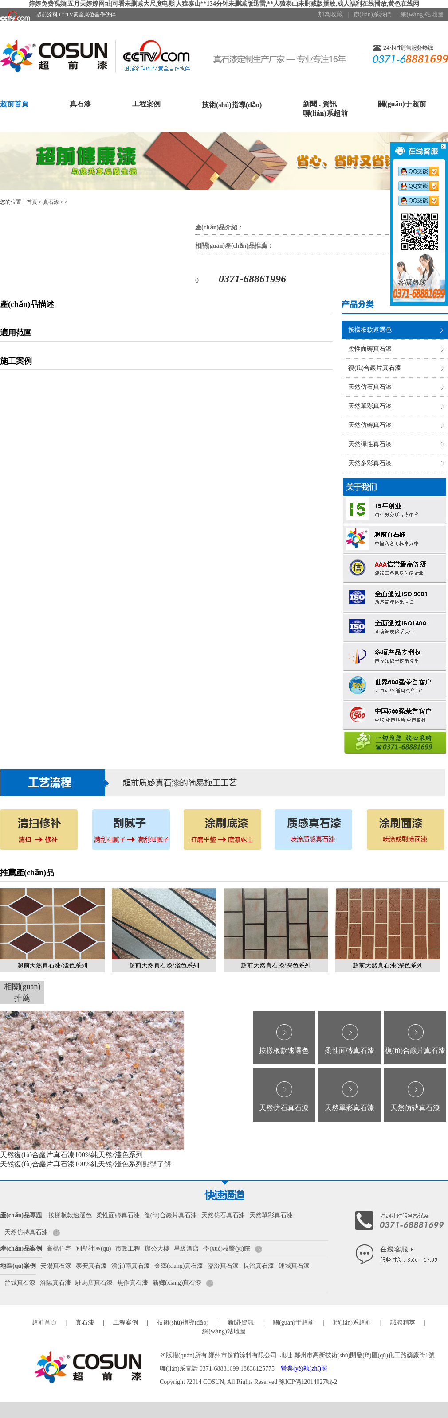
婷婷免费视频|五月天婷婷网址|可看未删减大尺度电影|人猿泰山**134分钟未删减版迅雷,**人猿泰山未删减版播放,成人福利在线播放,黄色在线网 (224, 3)
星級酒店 (186, 1248)
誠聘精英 (402, 1322)
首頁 (32, 202)
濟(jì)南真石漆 (130, 1266)
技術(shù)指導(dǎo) (232, 105)
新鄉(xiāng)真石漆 (177, 1282)
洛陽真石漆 (55, 1282)
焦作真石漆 (132, 1282)
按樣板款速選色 (370, 329)
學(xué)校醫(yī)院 (226, 1248)
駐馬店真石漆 (94, 1282)
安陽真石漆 (55, 1266)
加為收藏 (330, 14)
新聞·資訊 (241, 1322)
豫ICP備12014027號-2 (308, 1382)
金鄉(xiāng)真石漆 (178, 1266)
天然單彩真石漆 (370, 406)
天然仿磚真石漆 (370, 425)
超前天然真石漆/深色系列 (276, 965)
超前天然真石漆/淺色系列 (52, 965)
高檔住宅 (59, 1248)
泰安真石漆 (91, 1266)
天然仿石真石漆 (370, 387)
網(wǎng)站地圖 (422, 14)
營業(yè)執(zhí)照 (304, 1368)
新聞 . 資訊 (320, 104)
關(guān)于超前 (402, 104)
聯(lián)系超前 (325, 113)
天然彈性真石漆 (370, 444)
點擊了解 (157, 1164)
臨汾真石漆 (223, 1266)
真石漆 (80, 104)
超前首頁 (14, 104)
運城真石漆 (294, 1266)
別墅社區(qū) (93, 1248)
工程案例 (146, 104)
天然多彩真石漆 (370, 463)
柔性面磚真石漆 (370, 349)
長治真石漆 (258, 1266)
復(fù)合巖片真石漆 (374, 368)
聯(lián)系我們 (372, 14)
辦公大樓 (157, 1248)
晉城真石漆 (19, 1282)
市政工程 (127, 1248)
